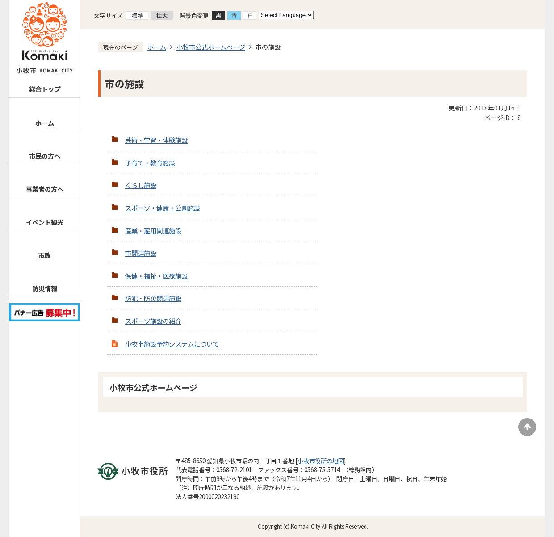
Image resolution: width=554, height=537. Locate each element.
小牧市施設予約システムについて (172, 343)
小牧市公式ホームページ (210, 46)
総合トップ (44, 88)
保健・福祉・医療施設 (156, 275)
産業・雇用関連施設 (153, 230)
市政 (44, 255)
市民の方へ (44, 156)
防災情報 (44, 288)
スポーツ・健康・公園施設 (162, 207)
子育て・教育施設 (150, 162)
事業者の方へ (44, 189)
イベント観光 (44, 222)
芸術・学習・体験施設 (156, 139)
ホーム (44, 122)
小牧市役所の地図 (321, 461)
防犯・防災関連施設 (153, 298)
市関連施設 (140, 253)
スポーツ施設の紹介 (153, 321)
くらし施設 (140, 185)
